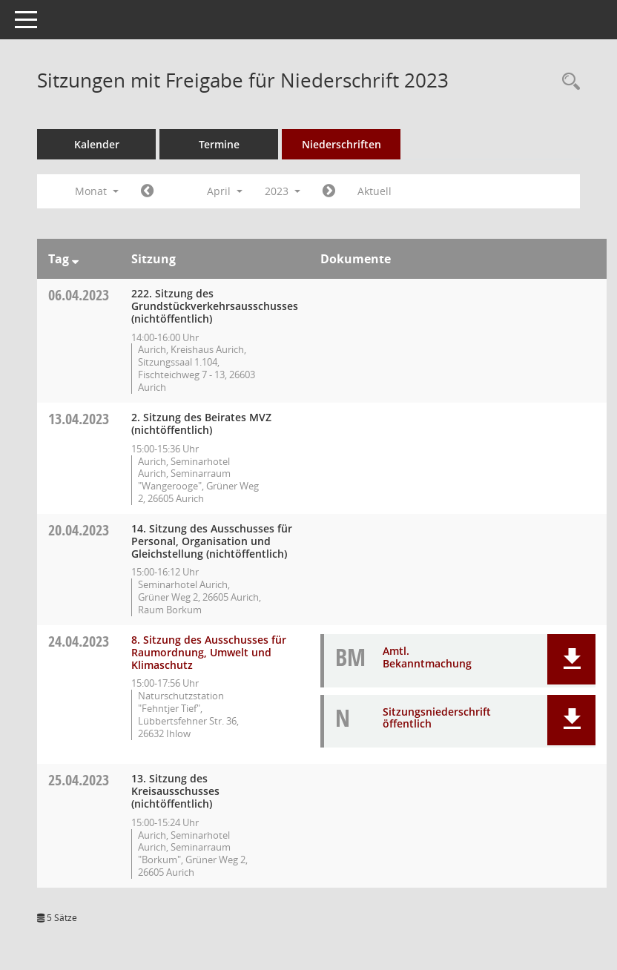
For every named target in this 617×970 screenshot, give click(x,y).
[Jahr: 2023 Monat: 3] (147, 191)
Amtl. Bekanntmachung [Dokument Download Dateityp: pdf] (427, 657)
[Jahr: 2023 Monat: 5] (328, 191)
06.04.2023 (78, 295)
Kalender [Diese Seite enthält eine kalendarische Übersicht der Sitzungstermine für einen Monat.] (96, 144)
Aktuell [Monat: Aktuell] (374, 191)
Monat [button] (97, 191)
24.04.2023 (78, 641)
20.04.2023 (78, 530)
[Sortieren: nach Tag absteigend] (75, 259)
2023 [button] (282, 191)
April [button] (224, 191)
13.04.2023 (78, 419)
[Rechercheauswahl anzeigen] (567, 82)
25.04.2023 (78, 780)
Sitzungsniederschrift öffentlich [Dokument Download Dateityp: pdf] (437, 718)
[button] (571, 659)
